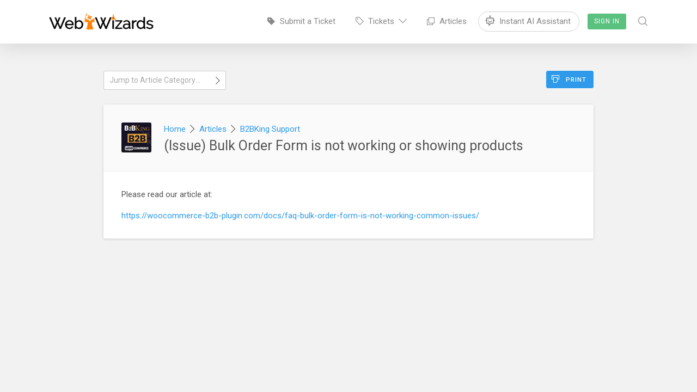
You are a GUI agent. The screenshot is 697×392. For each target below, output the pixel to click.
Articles (447, 21)
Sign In (607, 21)
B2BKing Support (270, 129)
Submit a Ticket (301, 21)
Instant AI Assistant (529, 19)
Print (569, 79)
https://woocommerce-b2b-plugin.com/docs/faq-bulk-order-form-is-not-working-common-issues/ (300, 215)
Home (175, 129)
